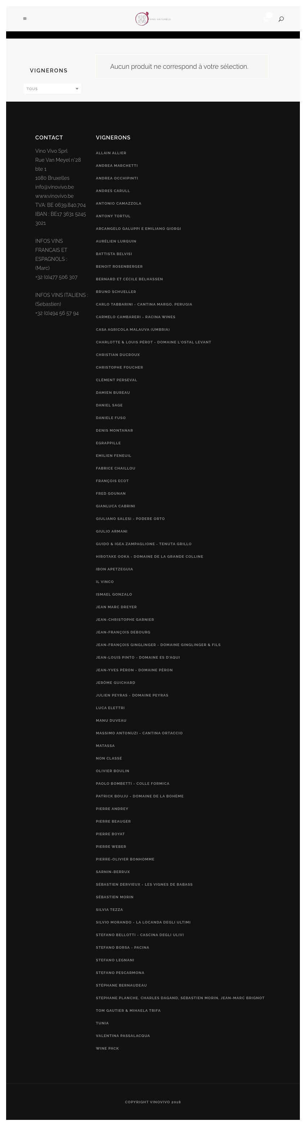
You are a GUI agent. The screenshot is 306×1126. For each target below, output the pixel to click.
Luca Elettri (110, 708)
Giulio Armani (112, 531)
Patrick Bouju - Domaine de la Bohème (140, 796)
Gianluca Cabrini (115, 506)
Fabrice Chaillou (116, 468)
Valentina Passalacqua (123, 1036)
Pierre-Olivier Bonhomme (125, 859)
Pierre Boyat (110, 834)
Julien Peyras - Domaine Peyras (132, 695)
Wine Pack (107, 1048)
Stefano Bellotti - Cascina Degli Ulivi (140, 935)
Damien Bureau (113, 393)
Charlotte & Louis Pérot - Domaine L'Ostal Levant (154, 342)
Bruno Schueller (116, 292)
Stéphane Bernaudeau (121, 985)
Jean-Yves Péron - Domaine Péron (134, 670)
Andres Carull (113, 191)
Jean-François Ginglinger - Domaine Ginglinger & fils (158, 645)
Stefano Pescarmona (120, 973)
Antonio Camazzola (119, 203)
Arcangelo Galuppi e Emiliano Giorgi (138, 229)
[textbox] (52, 89)
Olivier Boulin (113, 771)
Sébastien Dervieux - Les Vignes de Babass (144, 884)
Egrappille (108, 443)
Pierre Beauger (113, 821)
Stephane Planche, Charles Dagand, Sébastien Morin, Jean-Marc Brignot (180, 998)
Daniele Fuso (111, 418)
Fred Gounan (111, 493)
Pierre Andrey (112, 809)
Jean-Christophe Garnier (125, 620)
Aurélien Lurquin (116, 241)
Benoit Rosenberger (119, 266)
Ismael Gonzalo (114, 594)
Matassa (105, 746)
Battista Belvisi (114, 254)
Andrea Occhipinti (117, 178)
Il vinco (105, 582)
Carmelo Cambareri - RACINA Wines (136, 317)
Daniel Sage (109, 405)
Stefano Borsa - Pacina (122, 947)
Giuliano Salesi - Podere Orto (130, 519)
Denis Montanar (114, 430)
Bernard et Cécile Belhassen (129, 279)
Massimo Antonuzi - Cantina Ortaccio (139, 733)
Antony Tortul (113, 216)
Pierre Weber (111, 847)
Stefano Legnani (115, 960)
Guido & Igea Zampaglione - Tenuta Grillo (144, 544)
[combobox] (52, 89)
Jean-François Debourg (123, 632)
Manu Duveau (111, 720)
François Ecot (112, 481)
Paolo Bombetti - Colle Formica (133, 783)
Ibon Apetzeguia (115, 569)
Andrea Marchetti (117, 166)
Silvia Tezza (109, 910)
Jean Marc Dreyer (116, 607)
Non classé (109, 758)
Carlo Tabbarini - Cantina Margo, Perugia (144, 304)
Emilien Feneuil (114, 456)
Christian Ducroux (118, 355)
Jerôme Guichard (116, 683)
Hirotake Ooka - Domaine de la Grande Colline (149, 556)
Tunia (102, 1023)
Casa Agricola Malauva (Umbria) (133, 329)
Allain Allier (111, 153)
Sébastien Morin (115, 897)
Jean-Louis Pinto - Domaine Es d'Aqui (138, 657)
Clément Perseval (117, 380)
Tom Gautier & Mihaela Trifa (128, 1010)
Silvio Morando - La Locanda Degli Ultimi (143, 922)
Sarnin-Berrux (113, 872)
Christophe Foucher (119, 367)
